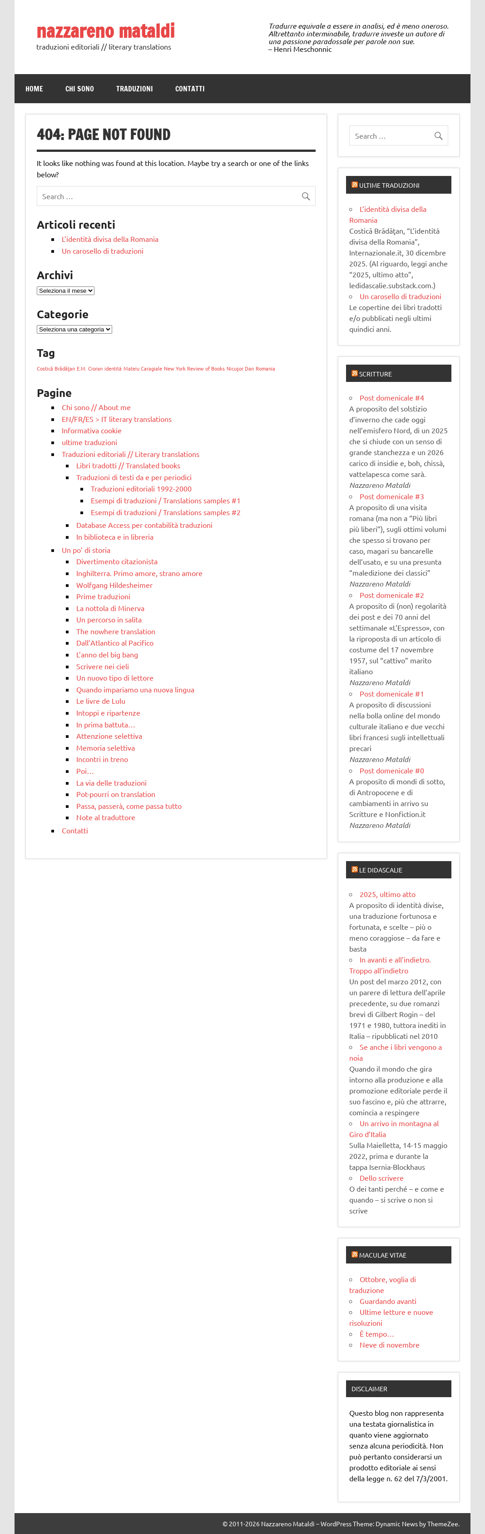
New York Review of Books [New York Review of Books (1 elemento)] (194, 368)
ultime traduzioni (89, 441)
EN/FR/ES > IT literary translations (117, 418)
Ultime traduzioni (389, 185)
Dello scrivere (382, 1177)
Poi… (85, 770)
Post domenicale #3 (392, 496)
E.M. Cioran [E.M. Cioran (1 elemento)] (90, 368)
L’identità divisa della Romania (110, 238)
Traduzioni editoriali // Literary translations (130, 453)
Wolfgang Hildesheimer (114, 584)
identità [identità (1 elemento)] (113, 368)
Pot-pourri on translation (115, 793)
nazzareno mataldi (105, 31)
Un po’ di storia (86, 549)
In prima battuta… (105, 724)
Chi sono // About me (96, 406)
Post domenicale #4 (392, 397)
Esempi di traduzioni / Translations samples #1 (166, 500)
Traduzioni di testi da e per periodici (134, 476)
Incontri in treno (102, 758)
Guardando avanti (388, 1300)
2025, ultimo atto (388, 893)
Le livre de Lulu (100, 700)
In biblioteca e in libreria (114, 536)
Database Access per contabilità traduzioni (144, 524)
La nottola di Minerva (110, 607)
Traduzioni (134, 89)
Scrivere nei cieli (102, 666)
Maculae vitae (382, 1255)
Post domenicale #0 (392, 770)
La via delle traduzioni (111, 782)
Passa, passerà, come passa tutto (129, 805)
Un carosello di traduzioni (103, 250)
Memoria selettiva (105, 747)
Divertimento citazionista (117, 561)
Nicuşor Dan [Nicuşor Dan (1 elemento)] (240, 368)
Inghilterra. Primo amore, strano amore (139, 572)
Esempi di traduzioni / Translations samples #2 (166, 511)
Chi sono (79, 89)
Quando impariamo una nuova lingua (135, 689)
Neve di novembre (390, 1344)
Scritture (375, 374)
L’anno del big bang (107, 654)
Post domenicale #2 (392, 594)
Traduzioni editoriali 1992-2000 (141, 488)
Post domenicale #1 (392, 693)
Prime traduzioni (103, 596)
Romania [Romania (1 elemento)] (265, 368)
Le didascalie (380, 870)
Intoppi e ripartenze (108, 712)
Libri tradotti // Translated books (128, 465)
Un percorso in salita (109, 619)
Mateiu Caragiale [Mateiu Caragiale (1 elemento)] (143, 368)
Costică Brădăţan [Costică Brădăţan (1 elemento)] (56, 368)
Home (34, 89)
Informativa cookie (92, 430)
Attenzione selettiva (109, 735)
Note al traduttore (105, 817)
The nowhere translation (115, 631)
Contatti (190, 89)
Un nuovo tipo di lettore (114, 677)
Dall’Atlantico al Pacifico (114, 642)
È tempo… (377, 1333)
